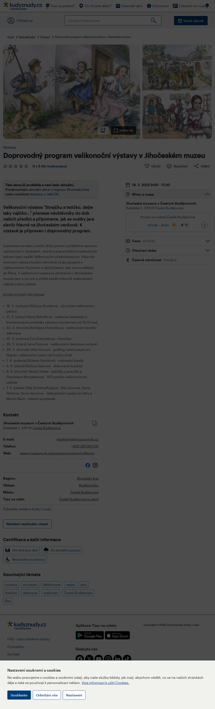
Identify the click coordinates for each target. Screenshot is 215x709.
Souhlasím (19, 695)
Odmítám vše (47, 695)
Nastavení (74, 695)
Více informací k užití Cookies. (105, 683)
